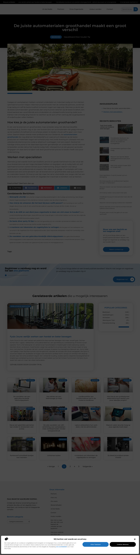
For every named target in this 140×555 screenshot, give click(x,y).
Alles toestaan (96, 544)
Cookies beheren (123, 544)
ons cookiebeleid (61, 546)
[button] (135, 539)
